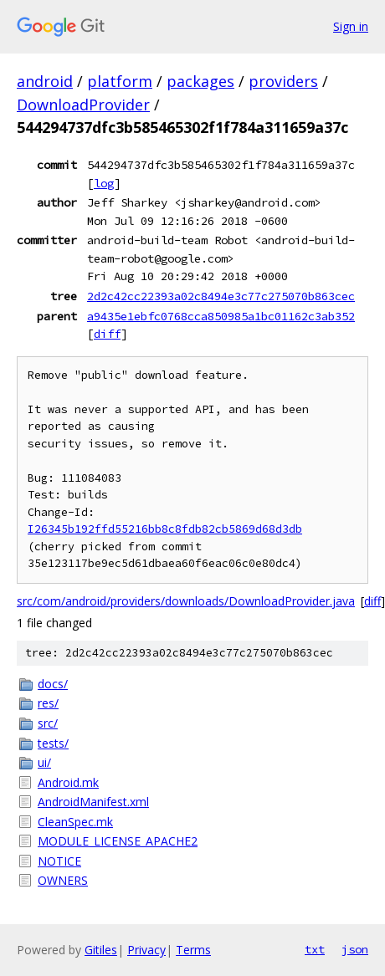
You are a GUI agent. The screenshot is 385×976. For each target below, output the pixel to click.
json (354, 949)
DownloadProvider (83, 105)
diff (107, 333)
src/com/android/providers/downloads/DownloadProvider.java (186, 601)
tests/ (53, 743)
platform (119, 81)
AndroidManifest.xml (93, 802)
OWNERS (63, 880)
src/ (48, 723)
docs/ (53, 684)
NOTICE (59, 861)
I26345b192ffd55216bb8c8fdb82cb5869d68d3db (165, 529)
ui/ (44, 762)
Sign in (350, 26)
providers (283, 81)
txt (315, 949)
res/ (48, 703)
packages (200, 81)
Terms (193, 950)
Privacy (146, 950)
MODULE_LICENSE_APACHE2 (118, 841)
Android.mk (68, 782)
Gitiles (101, 950)
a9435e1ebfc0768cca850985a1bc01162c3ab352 (221, 316)
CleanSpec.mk (75, 822)
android (45, 81)
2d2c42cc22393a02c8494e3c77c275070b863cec (221, 296)
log (104, 183)
